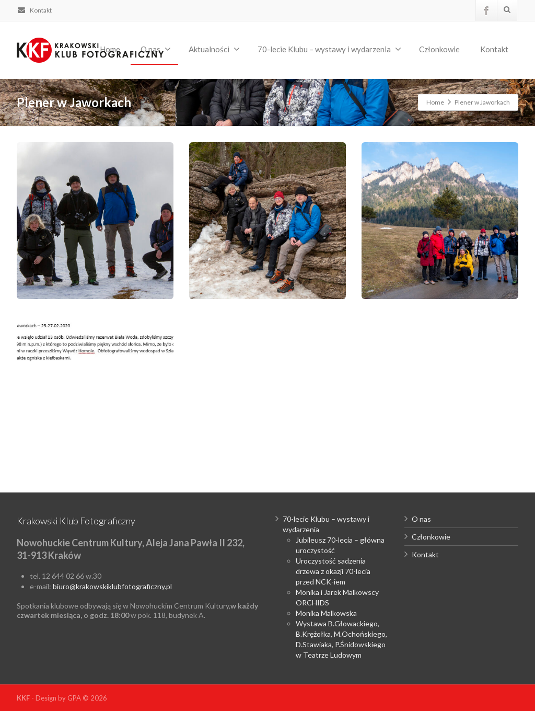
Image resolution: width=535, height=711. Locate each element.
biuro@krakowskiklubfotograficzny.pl (112, 586)
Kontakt (34, 10)
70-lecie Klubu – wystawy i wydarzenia (329, 49)
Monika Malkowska (326, 613)
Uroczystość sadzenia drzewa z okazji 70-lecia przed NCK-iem (333, 571)
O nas (421, 518)
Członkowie (439, 49)
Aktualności (214, 49)
